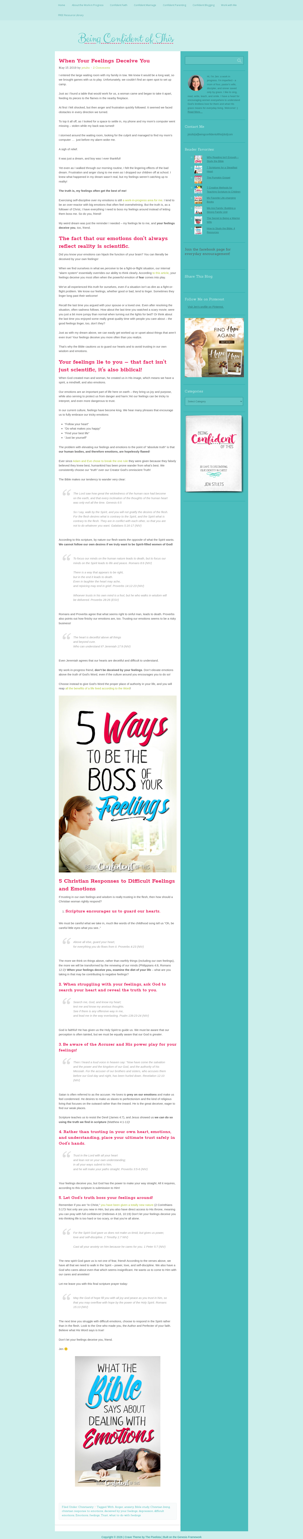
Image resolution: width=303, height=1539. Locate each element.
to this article (160, 268)
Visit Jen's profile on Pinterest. (206, 302)
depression (146, 1507)
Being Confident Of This (151, 35)
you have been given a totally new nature (127, 1200)
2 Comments (101, 63)
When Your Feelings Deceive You (104, 56)
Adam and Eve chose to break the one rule (100, 456)
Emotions (82, 1511)
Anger (119, 1502)
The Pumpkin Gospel (218, 173)
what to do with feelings (125, 1511)
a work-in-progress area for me (142, 196)
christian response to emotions (82, 1507)
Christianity (86, 1502)
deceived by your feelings (121, 1507)
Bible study (142, 1502)
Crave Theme (133, 1533)
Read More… (195, 107)
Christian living (160, 1502)
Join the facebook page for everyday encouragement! (208, 247)
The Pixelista (153, 1533)
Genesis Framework (189, 1533)
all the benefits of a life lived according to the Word (97, 684)
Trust (104, 1511)
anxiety (129, 1502)
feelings (94, 1511)
